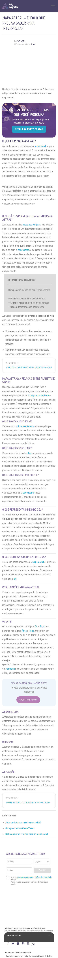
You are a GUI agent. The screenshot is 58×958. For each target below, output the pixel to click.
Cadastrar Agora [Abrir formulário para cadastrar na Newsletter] (28, 699)
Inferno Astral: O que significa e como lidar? (28, 802)
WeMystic (21, 41)
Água (24, 630)
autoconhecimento (25, 426)
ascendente (28, 492)
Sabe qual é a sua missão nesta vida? (23, 822)
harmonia (10, 668)
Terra (31, 630)
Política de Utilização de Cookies (40, 956)
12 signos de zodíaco (38, 395)
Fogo (41, 626)
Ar (36, 626)
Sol (15, 578)
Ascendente (23, 249)
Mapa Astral (38, 562)
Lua (30, 453)
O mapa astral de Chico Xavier (19, 828)
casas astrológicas (32, 224)
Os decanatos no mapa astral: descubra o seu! (29, 367)
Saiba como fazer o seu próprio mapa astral (26, 834)
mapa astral (40, 146)
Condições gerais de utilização (17, 956)
